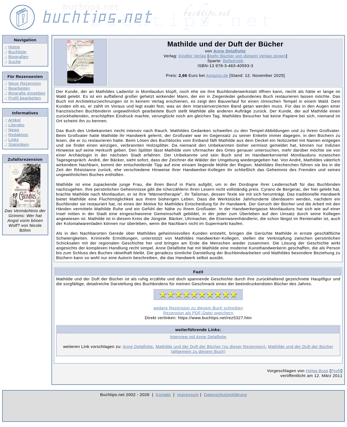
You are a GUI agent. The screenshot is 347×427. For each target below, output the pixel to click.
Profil (336, 370)
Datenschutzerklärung (225, 394)
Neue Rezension (24, 83)
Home (14, 47)
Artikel (14, 120)
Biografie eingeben (26, 93)
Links (13, 139)
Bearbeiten (19, 88)
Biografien (18, 56)
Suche (14, 61)
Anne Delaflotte (229, 51)
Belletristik (233, 60)
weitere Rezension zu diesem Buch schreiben (198, 308)
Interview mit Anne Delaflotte (198, 336)
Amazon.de (217, 75)
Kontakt (163, 394)
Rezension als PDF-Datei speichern (198, 312)
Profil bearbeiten (24, 98)
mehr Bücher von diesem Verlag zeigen (247, 56)
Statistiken (18, 144)
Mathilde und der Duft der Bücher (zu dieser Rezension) (210, 346)
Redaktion (18, 134)
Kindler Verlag (192, 56)
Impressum (188, 394)
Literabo (16, 125)
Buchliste (17, 51)
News (13, 129)
